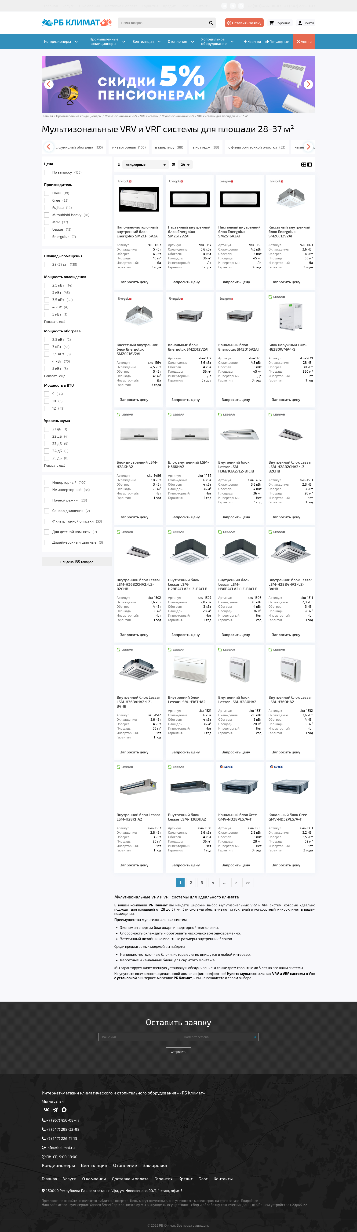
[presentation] (49, 84)
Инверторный (69, 482)
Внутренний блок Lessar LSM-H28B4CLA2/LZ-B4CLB (187, 584)
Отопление (125, 1165)
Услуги (68, 6)
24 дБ (60, 450)
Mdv (60, 222)
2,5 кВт (62, 285)
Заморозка (155, 1165)
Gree (60, 200)
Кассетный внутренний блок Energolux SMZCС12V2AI (289, 231)
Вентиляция (94, 1165)
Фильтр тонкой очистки (77, 521)
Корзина (282, 23)
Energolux (64, 236)
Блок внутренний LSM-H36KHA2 (188, 464)
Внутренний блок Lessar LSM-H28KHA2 (138, 816)
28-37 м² (64, 264)
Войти (308, 23)
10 (57, 401)
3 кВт (61, 292)
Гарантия (150, 6)
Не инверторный (71, 489)
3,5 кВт (62, 299)
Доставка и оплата (121, 6)
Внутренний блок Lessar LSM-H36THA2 (187, 699)
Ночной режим (69, 500)
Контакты (201, 6)
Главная (51, 6)
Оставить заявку (244, 23)
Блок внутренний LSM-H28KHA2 (137, 464)
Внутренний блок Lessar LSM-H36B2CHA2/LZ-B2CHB (138, 584)
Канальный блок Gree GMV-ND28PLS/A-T (237, 816)
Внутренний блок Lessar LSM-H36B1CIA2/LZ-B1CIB (236, 466)
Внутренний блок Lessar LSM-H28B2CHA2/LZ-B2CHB (290, 466)
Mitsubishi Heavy (71, 214)
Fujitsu (62, 207)
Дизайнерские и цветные (77, 542)
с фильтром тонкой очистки (256, 147)
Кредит (169, 6)
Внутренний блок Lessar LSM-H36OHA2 (290, 699)
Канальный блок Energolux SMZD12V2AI (188, 346)
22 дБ (60, 436)
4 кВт (60, 307)
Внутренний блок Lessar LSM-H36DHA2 (187, 816)
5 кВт (59, 314)
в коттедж (206, 147)
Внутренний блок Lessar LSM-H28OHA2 (237, 699)
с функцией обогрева (79, 147)
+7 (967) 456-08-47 (264, 6)
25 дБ (60, 458)
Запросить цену (134, 282)
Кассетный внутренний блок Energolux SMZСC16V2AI (137, 349)
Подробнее (249, 1201)
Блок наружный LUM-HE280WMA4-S (288, 346)
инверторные (129, 147)
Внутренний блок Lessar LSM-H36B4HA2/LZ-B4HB (138, 701)
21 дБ (59, 429)
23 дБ (60, 443)
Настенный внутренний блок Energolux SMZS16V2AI (239, 231)
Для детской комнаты (74, 531)
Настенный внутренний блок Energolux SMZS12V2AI (189, 231)
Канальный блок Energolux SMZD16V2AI (238, 346)
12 (58, 408)
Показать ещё (55, 321)
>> (248, 882)
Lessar (61, 229)
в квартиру (169, 147)
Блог (184, 6)
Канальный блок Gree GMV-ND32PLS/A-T (288, 816)
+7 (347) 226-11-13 (299, 6)
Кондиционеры (58, 1165)
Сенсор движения (71, 510)
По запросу (67, 172)
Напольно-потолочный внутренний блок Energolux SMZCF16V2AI (138, 231)
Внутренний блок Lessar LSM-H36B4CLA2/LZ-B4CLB (238, 584)
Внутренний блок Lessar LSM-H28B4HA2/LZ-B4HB (290, 584)
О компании (89, 6)
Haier (60, 193)
